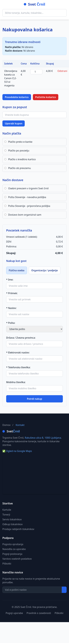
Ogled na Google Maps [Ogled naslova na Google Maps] (17, 451)
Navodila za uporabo (14, 549)
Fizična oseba (16, 270)
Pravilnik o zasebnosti (39, 613)
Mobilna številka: (16, 382)
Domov (6, 425)
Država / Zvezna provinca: (21, 337)
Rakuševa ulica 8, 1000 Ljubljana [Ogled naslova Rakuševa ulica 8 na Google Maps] (43, 437)
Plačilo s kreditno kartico (20, 159)
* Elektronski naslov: (18, 352)
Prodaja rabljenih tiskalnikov (18, 529)
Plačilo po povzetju (16, 150)
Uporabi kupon (13, 123)
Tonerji (6, 514)
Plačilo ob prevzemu (17, 168)
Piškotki (6, 563)
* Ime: (9, 279)
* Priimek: (12, 293)
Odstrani (62, 71)
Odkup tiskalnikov (12, 524)
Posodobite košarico (17, 97)
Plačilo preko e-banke (18, 141)
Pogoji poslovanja (12, 554)
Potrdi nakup (34, 398)
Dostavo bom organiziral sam (22, 214)
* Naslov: (11, 308)
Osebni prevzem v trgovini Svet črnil (26, 188)
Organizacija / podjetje (44, 270)
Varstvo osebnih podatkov (17, 558)
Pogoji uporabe (14, 613)
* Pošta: (10, 323)
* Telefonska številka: (18, 367)
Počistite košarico (45, 97)
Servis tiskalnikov (12, 519)
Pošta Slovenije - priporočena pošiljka (27, 206)
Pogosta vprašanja (12, 544)
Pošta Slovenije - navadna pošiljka (25, 197)
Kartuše (6, 509)
